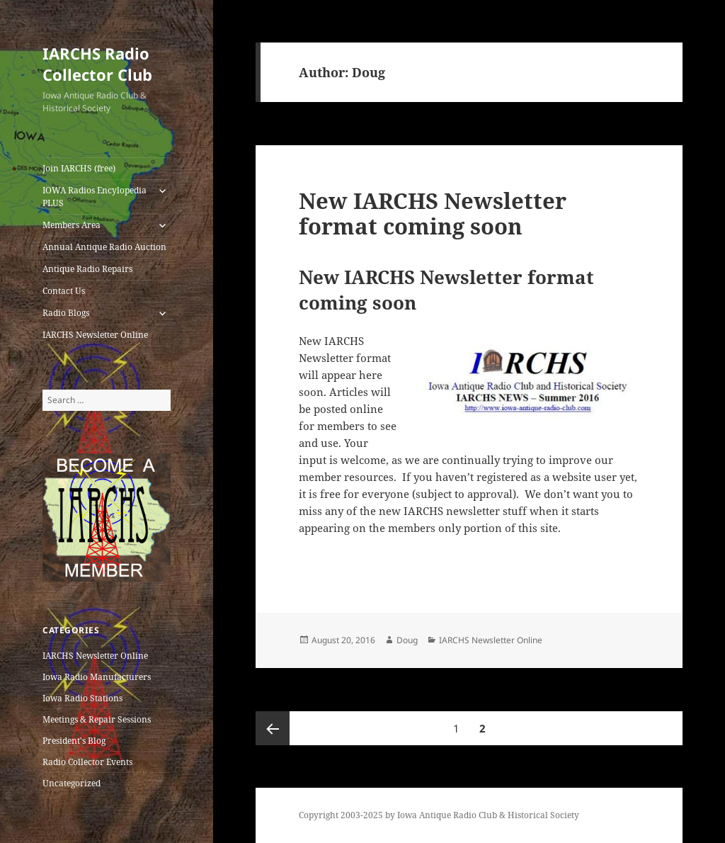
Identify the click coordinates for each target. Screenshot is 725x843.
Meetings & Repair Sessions (96, 719)
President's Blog (73, 741)
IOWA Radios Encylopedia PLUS (94, 196)
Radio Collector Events (87, 762)
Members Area (71, 225)
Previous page (273, 728)
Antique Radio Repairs (87, 269)
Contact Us (63, 291)
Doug (407, 640)
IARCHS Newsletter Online (95, 335)
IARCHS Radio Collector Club (97, 64)
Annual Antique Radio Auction (104, 247)
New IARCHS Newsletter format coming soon (432, 213)
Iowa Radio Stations (82, 698)
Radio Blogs (65, 313)
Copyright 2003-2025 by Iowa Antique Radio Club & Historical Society (439, 815)
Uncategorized (71, 783)
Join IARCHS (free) (78, 168)
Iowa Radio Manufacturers (96, 677)
